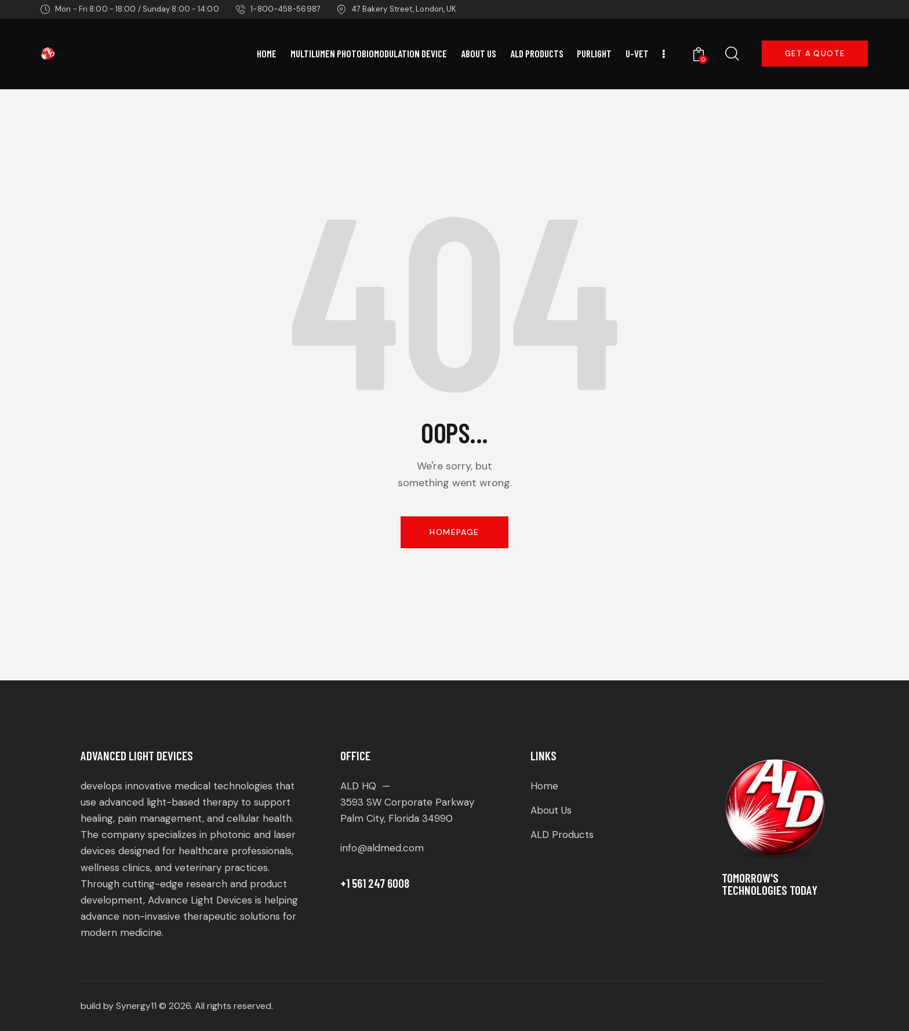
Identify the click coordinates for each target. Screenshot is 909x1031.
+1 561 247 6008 (374, 883)
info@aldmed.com (382, 847)
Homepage (454, 532)
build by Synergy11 (119, 1006)
